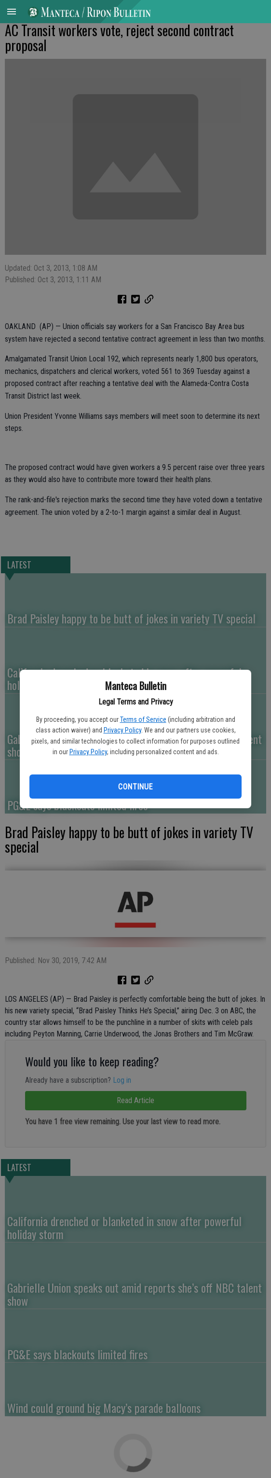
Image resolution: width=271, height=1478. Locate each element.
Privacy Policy (122, 730)
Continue (135, 786)
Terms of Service (143, 719)
